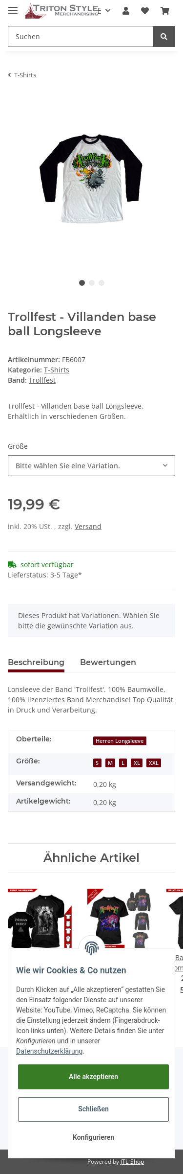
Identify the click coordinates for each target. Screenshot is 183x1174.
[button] (126, 11)
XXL (154, 763)
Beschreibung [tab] (36, 662)
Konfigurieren (93, 1137)
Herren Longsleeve (119, 740)
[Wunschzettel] (145, 11)
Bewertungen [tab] (108, 662)
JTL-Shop (132, 1161)
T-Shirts (56, 369)
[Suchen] (80, 36)
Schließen (93, 1109)
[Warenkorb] (165, 11)
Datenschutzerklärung (49, 1051)
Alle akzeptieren (93, 1077)
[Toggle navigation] (13, 6)
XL (137, 763)
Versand (88, 526)
